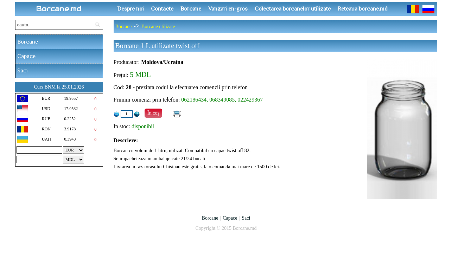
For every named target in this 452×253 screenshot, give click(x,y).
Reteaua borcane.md (363, 9)
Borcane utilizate (158, 26)
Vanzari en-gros (228, 9)
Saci (22, 70)
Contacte (162, 9)
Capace (26, 56)
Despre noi (130, 9)
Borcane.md (59, 8)
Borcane (190, 9)
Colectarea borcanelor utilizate (293, 9)
